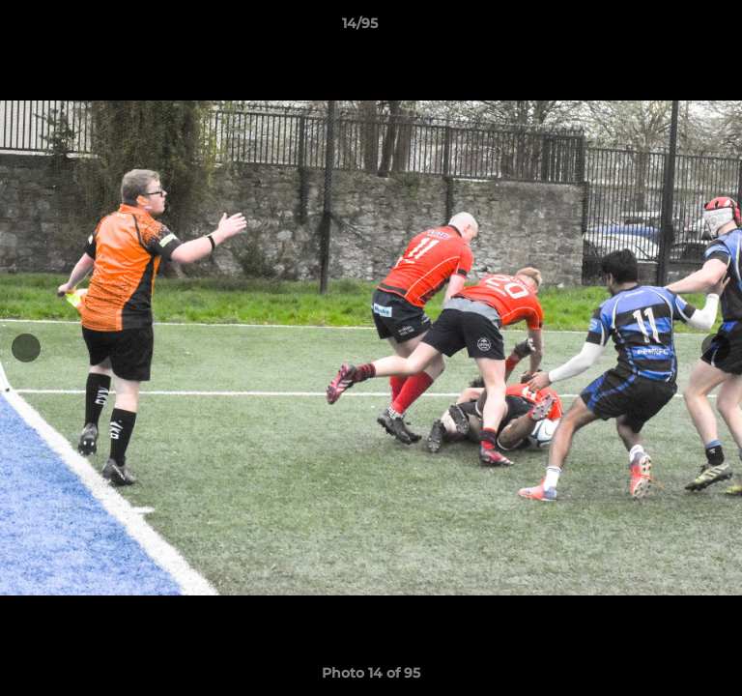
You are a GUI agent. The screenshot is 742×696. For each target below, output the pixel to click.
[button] (672, 28)
